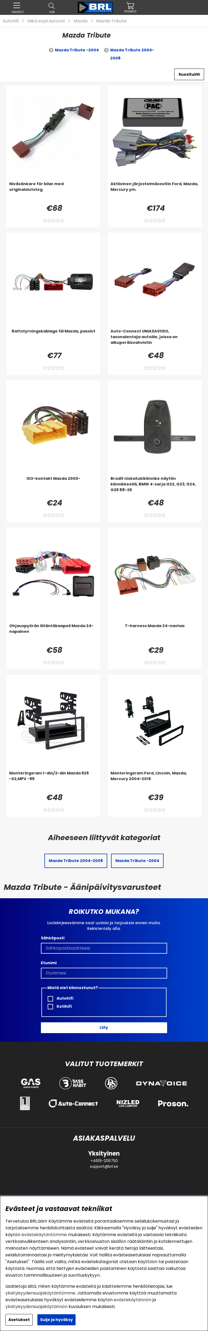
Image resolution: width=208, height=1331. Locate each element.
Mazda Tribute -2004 (77, 50)
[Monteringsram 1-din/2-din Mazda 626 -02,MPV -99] (53, 781)
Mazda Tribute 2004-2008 (132, 54)
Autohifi (11, 21)
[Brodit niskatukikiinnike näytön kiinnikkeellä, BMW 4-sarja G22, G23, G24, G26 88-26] (155, 486)
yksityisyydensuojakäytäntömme (40, 1293)
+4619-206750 (104, 1160)
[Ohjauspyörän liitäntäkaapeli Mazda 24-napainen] (53, 634)
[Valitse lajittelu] (189, 74)
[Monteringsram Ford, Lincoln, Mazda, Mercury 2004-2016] (155, 781)
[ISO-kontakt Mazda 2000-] (53, 486)
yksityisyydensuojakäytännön (36, 1306)
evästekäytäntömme (44, 1235)
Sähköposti (52, 938)
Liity (104, 1027)
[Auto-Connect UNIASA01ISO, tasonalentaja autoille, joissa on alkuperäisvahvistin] (155, 339)
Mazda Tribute (111, 21)
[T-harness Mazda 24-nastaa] (155, 634)
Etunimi (49, 963)
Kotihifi (60, 1006)
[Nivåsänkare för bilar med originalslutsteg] (53, 192)
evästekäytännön (132, 1300)
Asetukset (19, 1319)
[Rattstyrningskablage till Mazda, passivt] (53, 339)
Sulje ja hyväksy (56, 1319)
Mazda (80, 21)
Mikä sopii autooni (46, 21)
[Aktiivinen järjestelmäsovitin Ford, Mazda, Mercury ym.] (155, 192)
